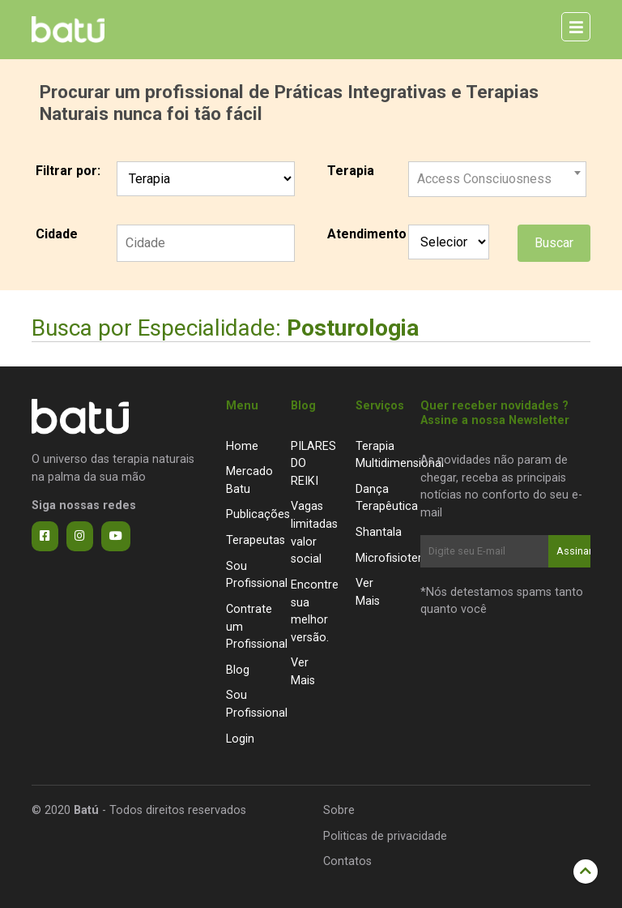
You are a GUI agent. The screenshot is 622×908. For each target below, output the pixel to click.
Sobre (339, 810)
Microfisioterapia (400, 558)
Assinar (573, 551)
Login (240, 739)
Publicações (258, 514)
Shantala (379, 532)
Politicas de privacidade (385, 836)
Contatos (347, 861)
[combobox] (497, 172)
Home (242, 446)
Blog (237, 670)
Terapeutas (255, 540)
